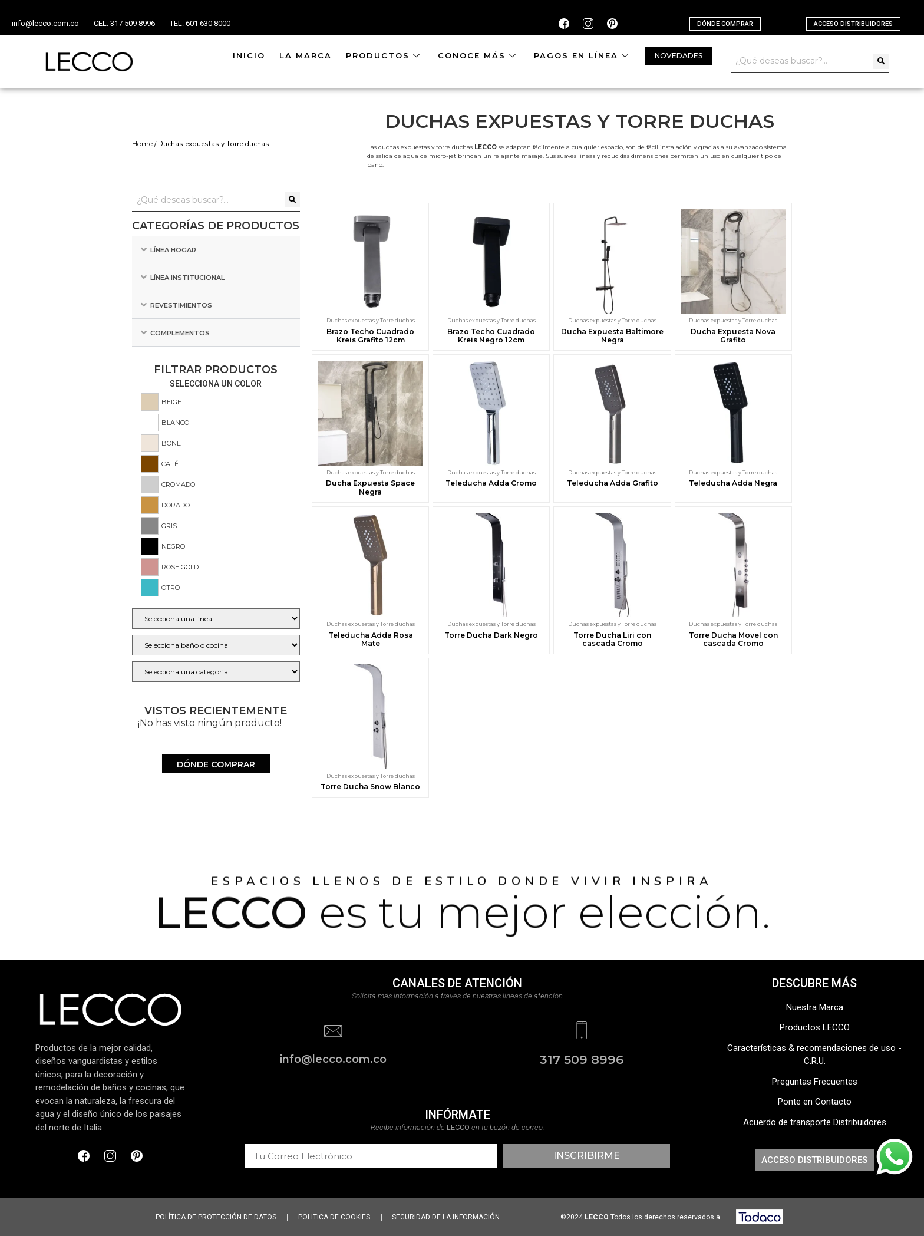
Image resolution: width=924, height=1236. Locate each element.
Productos (385, 55)
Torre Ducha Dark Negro (491, 635)
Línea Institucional (187, 277)
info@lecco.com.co (45, 23)
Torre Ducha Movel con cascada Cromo (733, 639)
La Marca (305, 55)
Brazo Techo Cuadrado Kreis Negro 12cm (491, 335)
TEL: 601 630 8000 (200, 23)
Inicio (249, 55)
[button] (725, 24)
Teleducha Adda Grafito (612, 483)
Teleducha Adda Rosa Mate (370, 639)
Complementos (180, 333)
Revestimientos (181, 305)
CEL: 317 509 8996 (124, 23)
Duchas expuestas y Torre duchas (370, 320)
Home (142, 143)
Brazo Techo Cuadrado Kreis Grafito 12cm (370, 335)
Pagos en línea (583, 55)
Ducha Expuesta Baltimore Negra (612, 335)
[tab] (216, 249)
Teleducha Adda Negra (733, 483)
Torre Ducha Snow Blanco (370, 786)
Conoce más (479, 55)
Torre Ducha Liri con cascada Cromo (612, 639)
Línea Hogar (173, 250)
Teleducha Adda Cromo (491, 483)
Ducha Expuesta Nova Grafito (733, 335)
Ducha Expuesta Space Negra (370, 487)
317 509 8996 (581, 1059)
